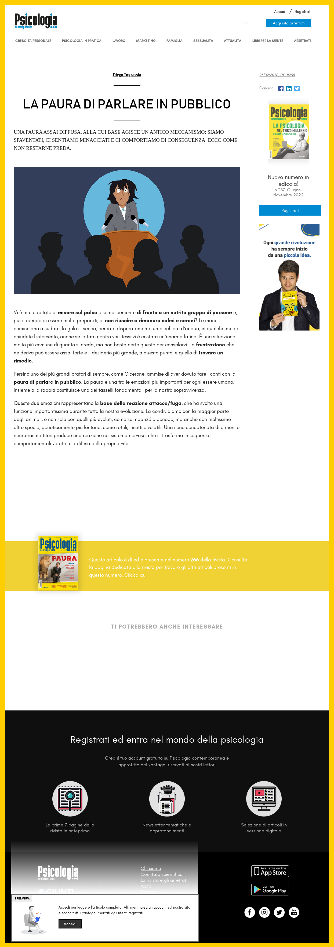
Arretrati (302, 41)
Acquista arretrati (289, 23)
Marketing (146, 41)
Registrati (303, 11)
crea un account (153, 907)
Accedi (280, 11)
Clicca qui (135, 575)
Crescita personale (33, 41)
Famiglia (174, 41)
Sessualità (203, 41)
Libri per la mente (267, 41)
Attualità (232, 41)
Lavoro (118, 41)
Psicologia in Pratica (81, 41)
